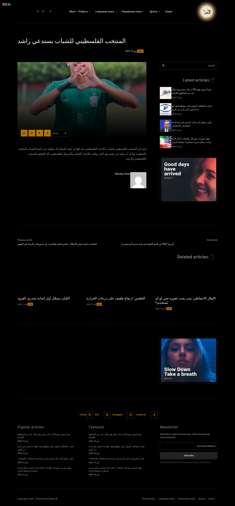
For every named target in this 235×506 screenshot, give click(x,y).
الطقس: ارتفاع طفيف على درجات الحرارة (115, 298)
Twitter (83, 414)
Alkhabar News (122, 174)
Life (140, 51)
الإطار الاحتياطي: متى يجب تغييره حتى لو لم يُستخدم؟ (185, 300)
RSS (97, 414)
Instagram (118, 414)
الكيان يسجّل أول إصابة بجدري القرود (43, 298)
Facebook (141, 414)
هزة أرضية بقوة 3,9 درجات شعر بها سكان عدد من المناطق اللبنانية (191, 91)
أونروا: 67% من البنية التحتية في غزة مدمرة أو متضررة (148, 244)
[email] (189, 446)
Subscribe (189, 455)
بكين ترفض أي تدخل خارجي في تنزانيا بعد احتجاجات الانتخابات (45, 458)
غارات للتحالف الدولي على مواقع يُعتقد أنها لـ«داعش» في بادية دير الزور (191, 107)
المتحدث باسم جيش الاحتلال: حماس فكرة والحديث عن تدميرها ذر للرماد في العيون (57, 244)
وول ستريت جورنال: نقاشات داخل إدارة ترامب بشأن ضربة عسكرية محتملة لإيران (191, 140)
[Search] (163, 66)
